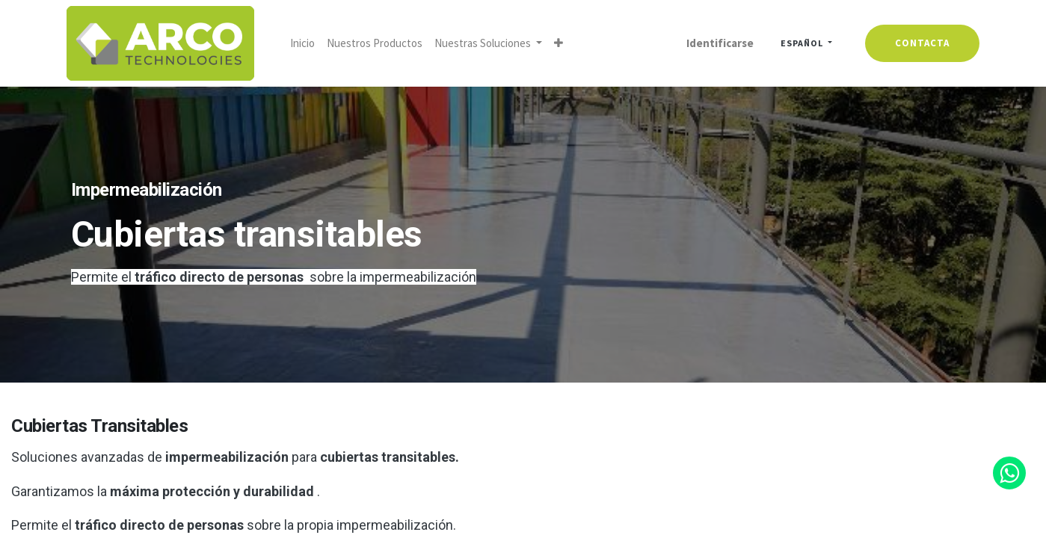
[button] (563, 43)
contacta (918, 43)
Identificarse (715, 43)
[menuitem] (307, 43)
